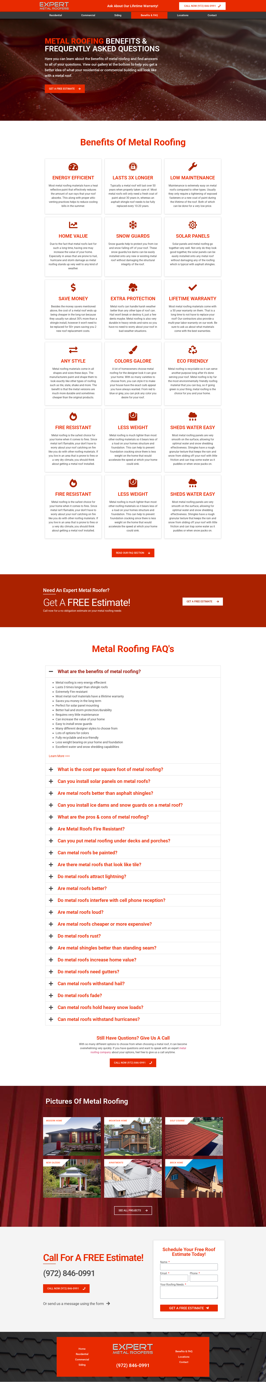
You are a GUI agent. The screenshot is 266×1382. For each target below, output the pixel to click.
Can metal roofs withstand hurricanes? (99, 1019)
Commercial (88, 15)
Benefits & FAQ (149, 15)
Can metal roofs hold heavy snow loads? (100, 1007)
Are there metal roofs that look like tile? (99, 864)
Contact (212, 15)
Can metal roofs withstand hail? (91, 983)
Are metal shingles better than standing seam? (107, 948)
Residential (55, 15)
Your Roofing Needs (172, 1284)
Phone (194, 1273)
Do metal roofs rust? (79, 936)
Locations (182, 15)
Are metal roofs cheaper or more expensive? (105, 924)
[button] (133, 671)
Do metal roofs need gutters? (88, 971)
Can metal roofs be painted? (87, 852)
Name (164, 1262)
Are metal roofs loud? (80, 912)
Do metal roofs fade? (80, 995)
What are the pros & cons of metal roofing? (103, 817)
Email (164, 1273)
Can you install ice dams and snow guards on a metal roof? (120, 805)
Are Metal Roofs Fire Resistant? (91, 829)
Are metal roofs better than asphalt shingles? (105, 793)
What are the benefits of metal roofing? (99, 671)
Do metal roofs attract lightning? (92, 876)
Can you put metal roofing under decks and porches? (114, 841)
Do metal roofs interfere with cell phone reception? (111, 900)
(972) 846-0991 (69, 1273)
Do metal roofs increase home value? (97, 960)
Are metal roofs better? (82, 888)
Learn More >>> (59, 756)
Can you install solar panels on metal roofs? (104, 781)
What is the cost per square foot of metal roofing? (110, 769)
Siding (117, 15)
